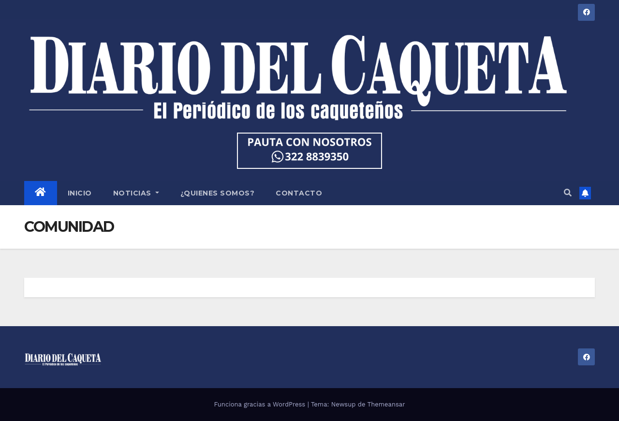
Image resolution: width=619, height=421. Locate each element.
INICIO (80, 193)
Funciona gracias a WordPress (260, 404)
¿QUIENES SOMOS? (217, 193)
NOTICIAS (136, 193)
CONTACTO (299, 193)
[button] (568, 192)
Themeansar (386, 404)
